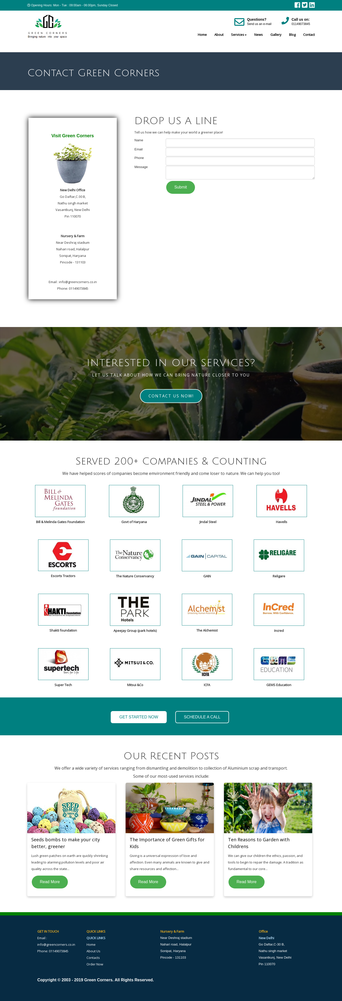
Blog (292, 34)
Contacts (93, 957)
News (258, 34)
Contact (309, 34)
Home (202, 34)
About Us (93, 951)
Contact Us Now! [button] (171, 396)
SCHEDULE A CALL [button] (202, 717)
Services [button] (239, 34)
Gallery (275, 34)
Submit (180, 187)
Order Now (95, 964)
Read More (50, 882)
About (218, 34)
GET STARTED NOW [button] (138, 717)
